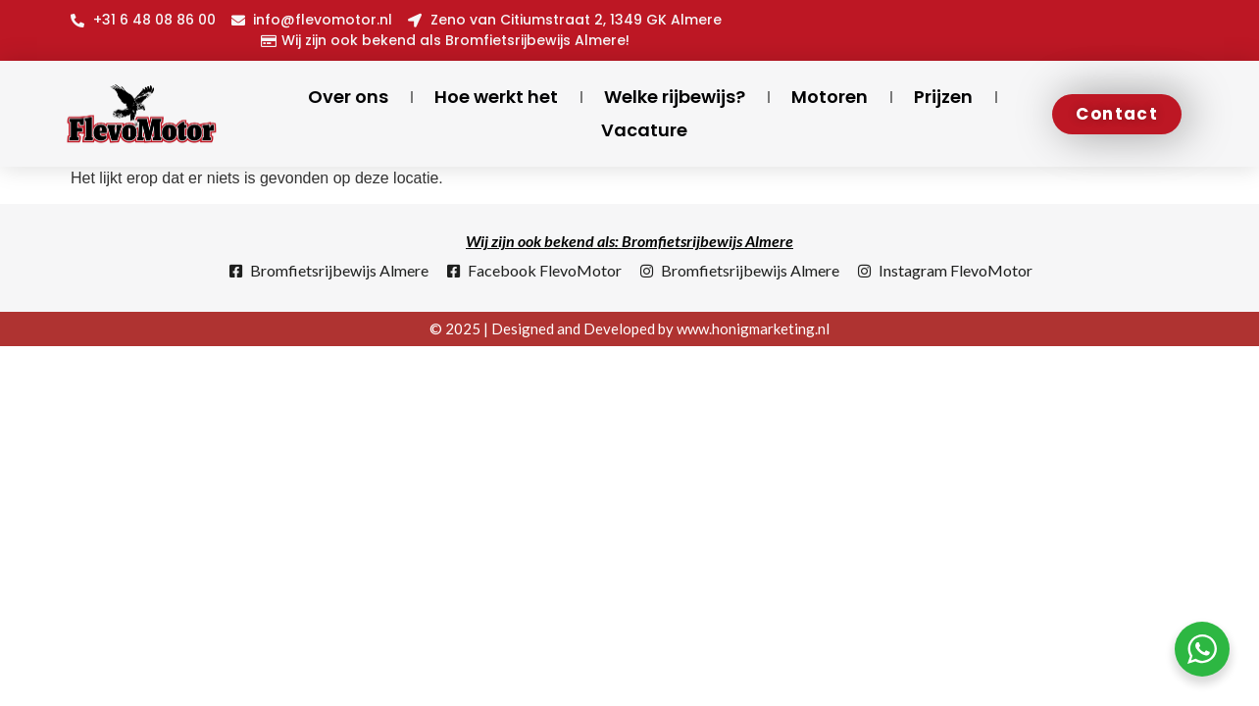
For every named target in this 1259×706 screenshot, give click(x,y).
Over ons (348, 96)
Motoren (829, 96)
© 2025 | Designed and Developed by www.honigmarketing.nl (629, 328)
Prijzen (943, 96)
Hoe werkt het (496, 96)
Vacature (644, 130)
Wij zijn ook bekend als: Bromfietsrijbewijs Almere (629, 240)
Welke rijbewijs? (674, 96)
